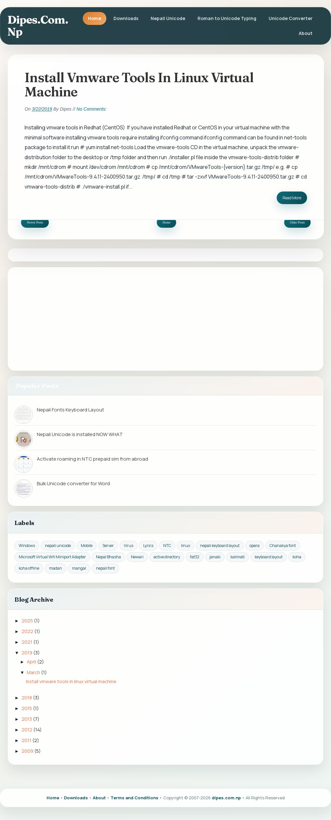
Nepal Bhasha (108, 557)
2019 (27, 653)
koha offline (29, 568)
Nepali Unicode (168, 18)
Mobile (86, 545)
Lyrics (148, 545)
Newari (137, 557)
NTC (167, 545)
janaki (214, 557)
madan (55, 568)
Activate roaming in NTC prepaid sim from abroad (92, 458)
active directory (167, 557)
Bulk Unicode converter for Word (73, 483)
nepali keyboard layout (220, 545)
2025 (28, 621)
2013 (27, 719)
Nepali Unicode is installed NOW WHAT (80, 434)
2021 (27, 642)
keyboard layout (269, 557)
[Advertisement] (165, 318)
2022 (28, 631)
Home (94, 18)
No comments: (92, 109)
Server (108, 545)
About (306, 33)
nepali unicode (58, 545)
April (32, 662)
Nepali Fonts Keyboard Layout (70, 409)
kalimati (237, 557)
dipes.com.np (37, 25)
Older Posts (297, 222)
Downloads (125, 18)
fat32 (194, 557)
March (34, 672)
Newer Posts (35, 222)
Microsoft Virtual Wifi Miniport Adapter (52, 557)
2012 (27, 730)
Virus (128, 545)
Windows (27, 545)
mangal (79, 568)
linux (185, 545)
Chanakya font (283, 545)
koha (297, 557)
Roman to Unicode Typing (227, 18)
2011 (27, 740)
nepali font (105, 568)
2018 (27, 697)
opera (255, 545)
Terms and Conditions (134, 798)
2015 (27, 708)
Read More (292, 198)
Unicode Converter (291, 18)
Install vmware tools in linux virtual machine (139, 84)
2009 (28, 751)
